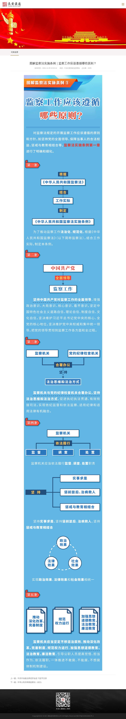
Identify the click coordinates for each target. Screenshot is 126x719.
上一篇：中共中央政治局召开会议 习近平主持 (29, 678)
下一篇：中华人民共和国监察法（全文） (27, 682)
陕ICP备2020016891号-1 (85, 716)
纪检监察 (14, 52)
